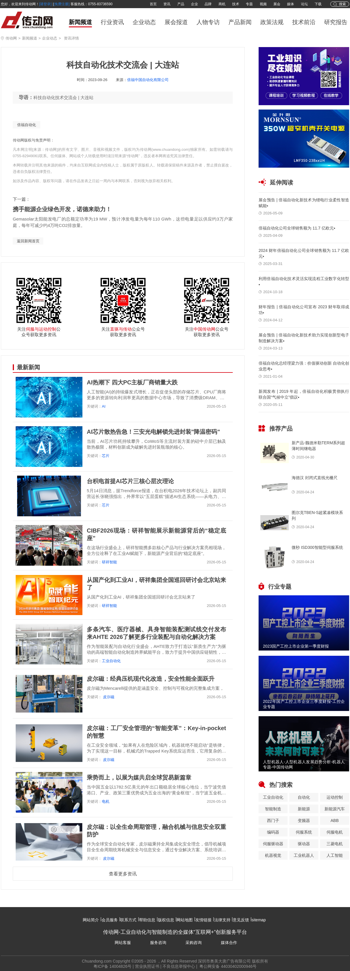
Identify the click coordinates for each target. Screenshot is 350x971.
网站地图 (184, 920)
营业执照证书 (147, 966)
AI (103, 406)
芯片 (105, 456)
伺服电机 (334, 832)
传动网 (11, 38)
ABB (335, 820)
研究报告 (335, 22)
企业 (194, 4)
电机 (105, 801)
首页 (153, 4)
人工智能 (334, 855)
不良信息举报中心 (179, 966)
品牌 (208, 4)
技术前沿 (303, 22)
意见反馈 (241, 920)
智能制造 (273, 809)
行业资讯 (112, 22)
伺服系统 (304, 832)
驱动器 (304, 843)
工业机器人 (304, 855)
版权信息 (166, 920)
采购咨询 (193, 942)
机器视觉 (273, 855)
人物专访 (208, 22)
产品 (180, 4)
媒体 (290, 4)
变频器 (304, 820)
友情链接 (203, 920)
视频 (263, 4)
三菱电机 (334, 843)
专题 (249, 4)
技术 (235, 4)
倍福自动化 (26, 125)
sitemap (259, 920)
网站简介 (91, 920)
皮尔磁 (108, 697)
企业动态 (144, 22)
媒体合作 (229, 942)
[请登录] (45, 4)
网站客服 (123, 942)
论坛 (304, 4)
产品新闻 (240, 22)
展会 (276, 4)
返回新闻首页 (28, 241)
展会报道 (176, 22)
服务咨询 (158, 942)
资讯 (166, 4)
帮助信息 (147, 920)
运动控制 (334, 797)
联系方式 (128, 920)
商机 (222, 4)
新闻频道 (80, 22)
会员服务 (110, 920)
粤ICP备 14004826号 (112, 966)
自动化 (304, 797)
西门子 (273, 820)
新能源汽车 (334, 809)
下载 (318, 4)
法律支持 (222, 920)
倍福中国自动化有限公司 (148, 80)
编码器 (273, 832)
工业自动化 (111, 661)
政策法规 (272, 22)
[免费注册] (62, 4)
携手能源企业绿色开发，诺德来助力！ (62, 209)
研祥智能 (109, 562)
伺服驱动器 (273, 843)
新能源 (304, 809)
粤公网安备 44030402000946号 (228, 966)
